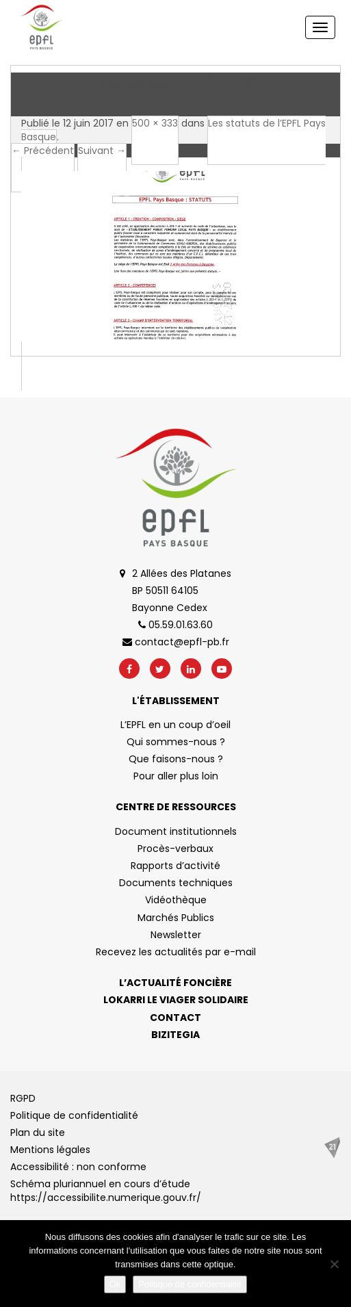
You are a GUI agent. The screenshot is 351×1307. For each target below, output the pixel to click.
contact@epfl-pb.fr (175, 642)
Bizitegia (175, 1034)
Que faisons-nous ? (176, 759)
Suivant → (102, 150)
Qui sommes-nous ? (176, 742)
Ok (115, 1284)
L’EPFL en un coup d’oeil (175, 725)
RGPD (23, 1098)
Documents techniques (176, 883)
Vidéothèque (176, 900)
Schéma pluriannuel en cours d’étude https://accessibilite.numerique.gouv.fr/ (105, 1190)
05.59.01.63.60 (175, 625)
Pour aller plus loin (175, 776)
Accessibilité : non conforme (78, 1167)
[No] (334, 1264)
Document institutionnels (176, 831)
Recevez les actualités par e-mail (176, 952)
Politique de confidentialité (74, 1115)
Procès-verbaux (175, 848)
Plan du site (37, 1132)
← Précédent (43, 150)
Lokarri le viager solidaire (175, 1000)
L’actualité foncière (175, 982)
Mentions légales (50, 1149)
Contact (175, 1017)
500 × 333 (155, 123)
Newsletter (176, 935)
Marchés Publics (176, 917)
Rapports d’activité (175, 865)
